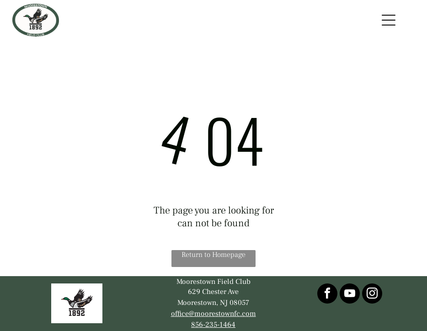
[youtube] (350, 294)
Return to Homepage (213, 254)
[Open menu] (388, 20)
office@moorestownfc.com (213, 313)
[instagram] (372, 294)
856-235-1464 (213, 324)
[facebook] (327, 294)
